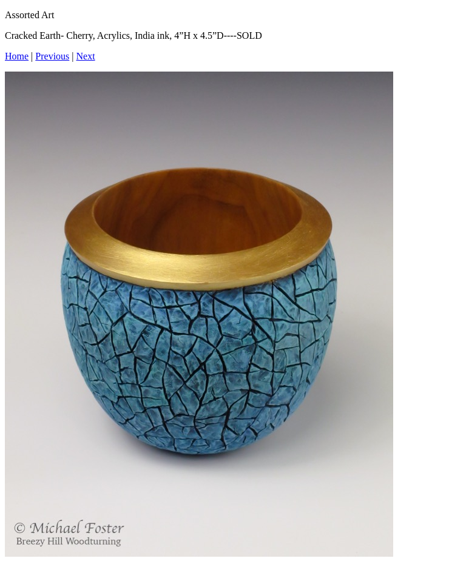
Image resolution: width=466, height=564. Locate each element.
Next (85, 56)
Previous (52, 56)
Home (17, 56)
